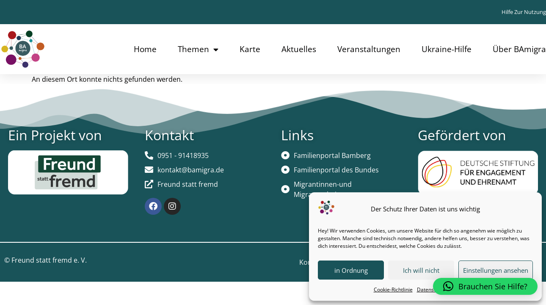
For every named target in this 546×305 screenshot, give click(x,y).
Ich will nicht (421, 270)
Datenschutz (432, 289)
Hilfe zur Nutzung (524, 12)
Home (145, 49)
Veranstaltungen (368, 49)
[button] (485, 286)
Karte (250, 49)
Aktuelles (298, 49)
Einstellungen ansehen (495, 270)
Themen (198, 49)
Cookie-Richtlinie (393, 289)
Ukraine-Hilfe (447, 49)
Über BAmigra (519, 49)
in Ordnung (351, 270)
